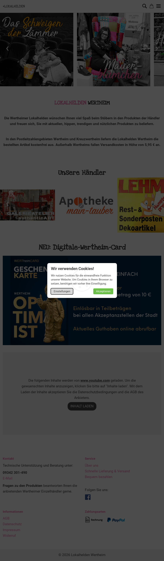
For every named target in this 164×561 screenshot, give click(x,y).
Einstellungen (62, 291)
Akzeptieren (103, 291)
